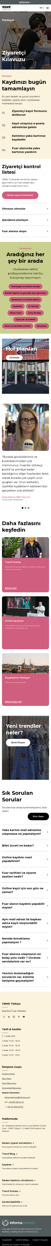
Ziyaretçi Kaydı (8, 1074)
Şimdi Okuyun (18, 742)
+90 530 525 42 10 (16, 1102)
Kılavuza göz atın (13, 702)
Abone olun (11, 588)
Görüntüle (14, 357)
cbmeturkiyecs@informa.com (17, 1097)
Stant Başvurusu (9, 1083)
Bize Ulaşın (38, 816)
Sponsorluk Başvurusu (11, 1088)
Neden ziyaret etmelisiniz (20, 195)
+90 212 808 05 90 (15, 1107)
